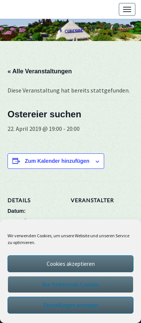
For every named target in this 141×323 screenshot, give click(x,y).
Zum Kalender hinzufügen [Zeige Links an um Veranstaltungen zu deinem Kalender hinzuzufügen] (57, 161)
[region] (70, 30)
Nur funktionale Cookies (70, 284)
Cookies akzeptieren (71, 263)
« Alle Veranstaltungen (40, 71)
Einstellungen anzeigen (70, 305)
